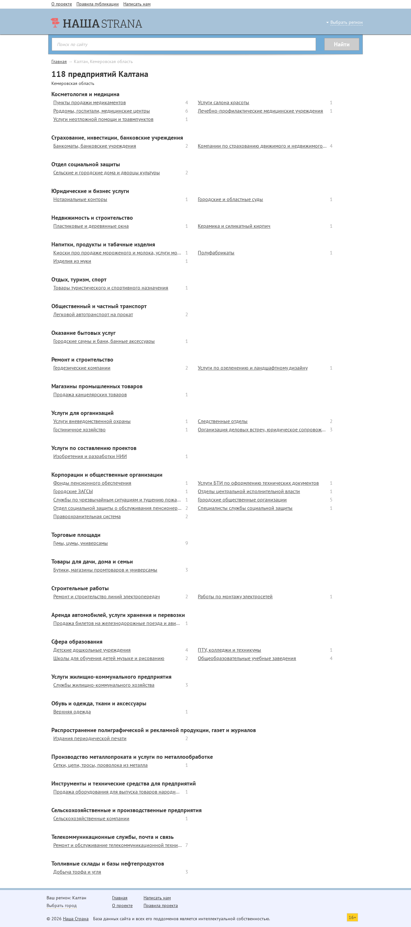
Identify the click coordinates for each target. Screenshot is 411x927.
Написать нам (137, 4)
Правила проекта (161, 905)
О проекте (61, 4)
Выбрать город (62, 905)
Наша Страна (76, 919)
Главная (59, 61)
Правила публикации (97, 4)
